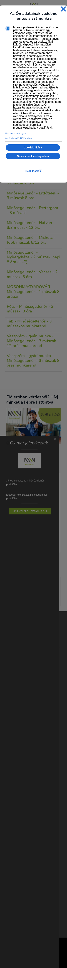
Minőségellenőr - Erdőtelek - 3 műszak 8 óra (33, 195)
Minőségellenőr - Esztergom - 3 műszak (32, 210)
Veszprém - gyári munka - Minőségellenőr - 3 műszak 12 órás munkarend (31, 340)
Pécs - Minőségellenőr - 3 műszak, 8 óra (30, 309)
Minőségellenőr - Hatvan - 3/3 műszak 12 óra (31, 225)
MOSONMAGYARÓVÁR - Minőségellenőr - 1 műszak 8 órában (33, 291)
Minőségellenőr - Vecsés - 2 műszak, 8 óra (32, 274)
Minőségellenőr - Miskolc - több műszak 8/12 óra (31, 240)
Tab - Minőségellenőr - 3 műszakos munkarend (29, 323)
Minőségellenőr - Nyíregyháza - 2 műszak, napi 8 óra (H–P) (33, 257)
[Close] (55, 439)
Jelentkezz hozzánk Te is (30, 511)
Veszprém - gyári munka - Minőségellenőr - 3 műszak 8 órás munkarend (33, 360)
